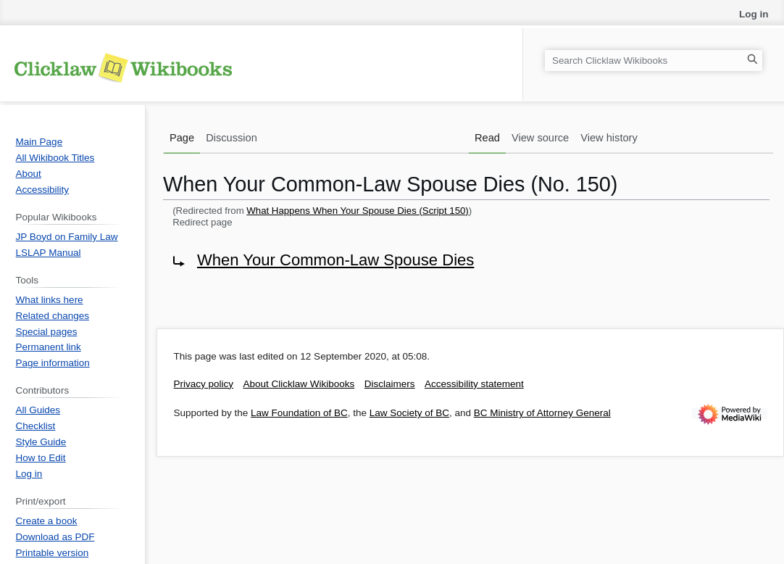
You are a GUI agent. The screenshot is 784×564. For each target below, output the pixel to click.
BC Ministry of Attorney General (542, 412)
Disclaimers (389, 383)
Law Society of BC (409, 412)
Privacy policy (204, 383)
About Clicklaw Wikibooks (299, 383)
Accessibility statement (474, 383)
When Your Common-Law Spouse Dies (335, 260)
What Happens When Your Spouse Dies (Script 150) (357, 210)
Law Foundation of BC (299, 412)
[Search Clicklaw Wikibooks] (653, 60)
